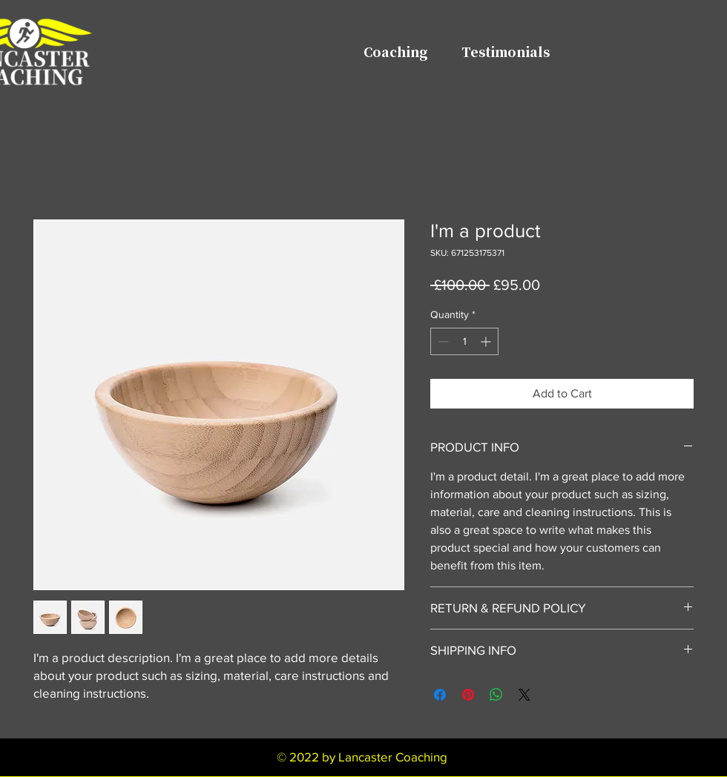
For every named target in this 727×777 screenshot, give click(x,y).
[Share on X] (524, 695)
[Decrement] (441, 341)
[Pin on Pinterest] (468, 695)
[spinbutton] (464, 341)
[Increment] (487, 341)
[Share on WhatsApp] (496, 695)
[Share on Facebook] (440, 695)
